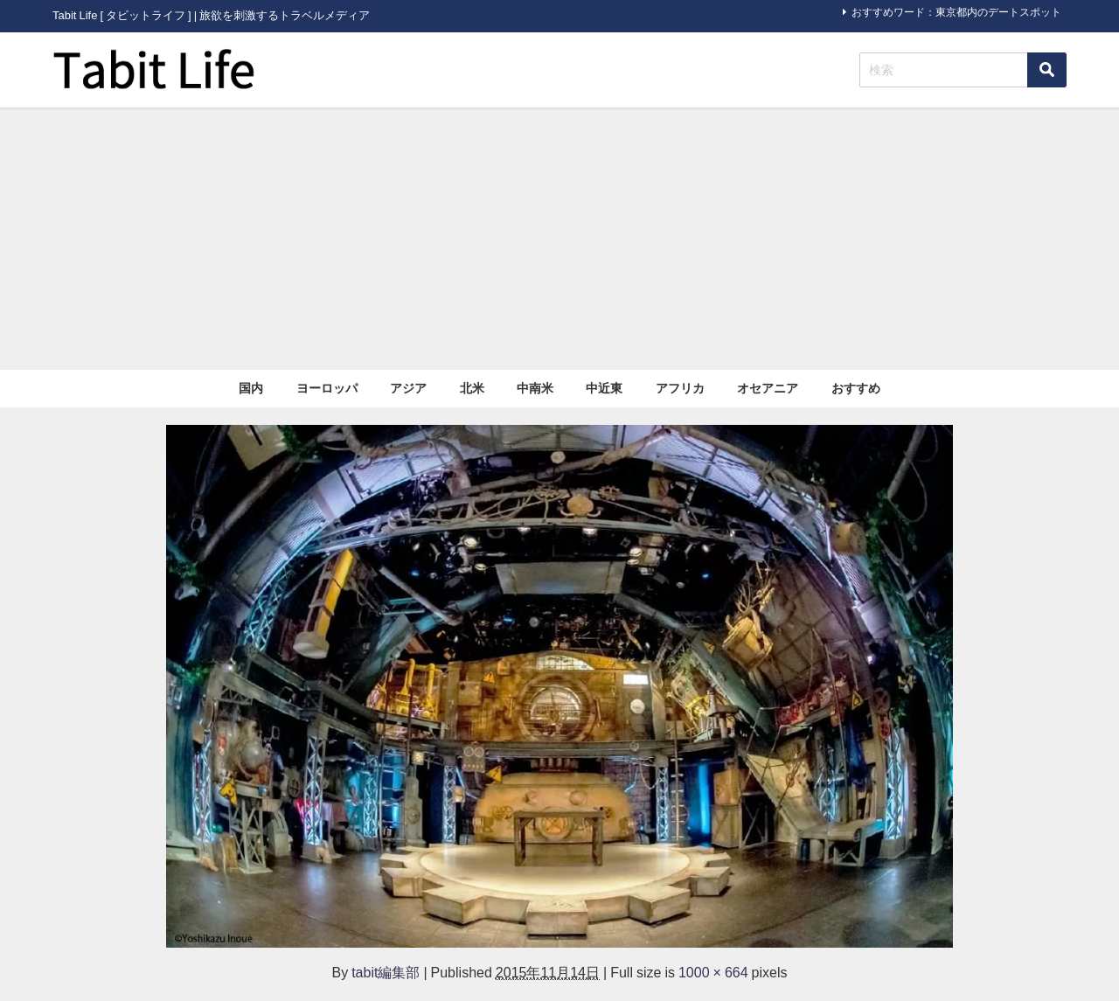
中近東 (604, 388)
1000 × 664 (713, 972)
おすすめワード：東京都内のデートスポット (956, 12)
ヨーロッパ (327, 388)
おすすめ (855, 388)
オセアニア (767, 388)
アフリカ (680, 388)
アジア (408, 388)
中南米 (535, 388)
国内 (251, 388)
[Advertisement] (559, 238)
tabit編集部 (385, 972)
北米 (472, 388)
